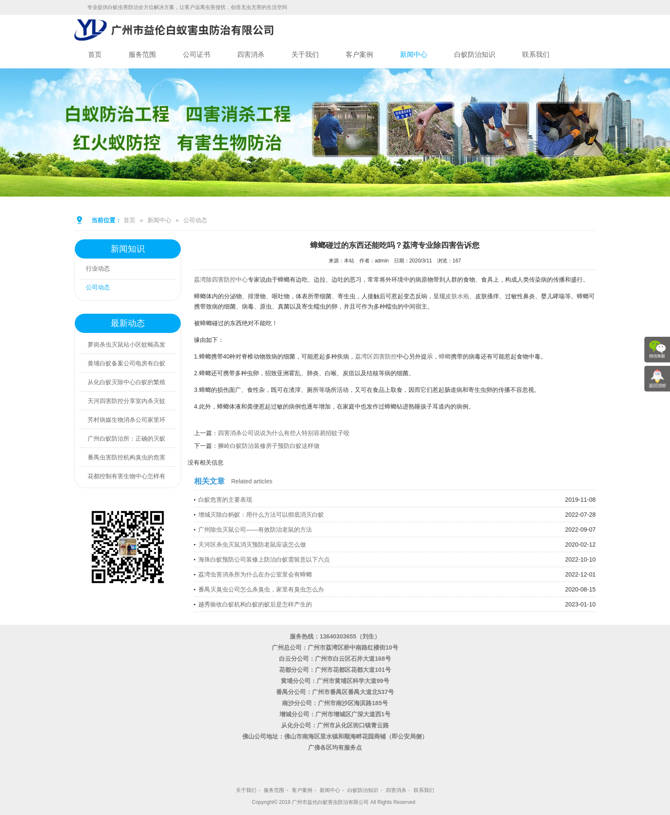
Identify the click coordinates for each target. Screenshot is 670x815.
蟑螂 (445, 356)
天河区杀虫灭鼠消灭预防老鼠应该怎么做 (252, 544)
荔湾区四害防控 (376, 356)
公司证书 (196, 54)
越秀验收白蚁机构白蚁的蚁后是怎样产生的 (255, 604)
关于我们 (305, 54)
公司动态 (195, 220)
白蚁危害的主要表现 (225, 499)
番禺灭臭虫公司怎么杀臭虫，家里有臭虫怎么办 (261, 589)
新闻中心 (413, 54)
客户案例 (359, 54)
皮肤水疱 (457, 296)
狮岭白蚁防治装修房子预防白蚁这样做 (269, 445)
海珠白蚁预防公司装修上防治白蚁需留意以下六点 (264, 559)
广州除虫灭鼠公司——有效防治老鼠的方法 (255, 529)
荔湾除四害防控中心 (221, 279)
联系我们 (536, 54)
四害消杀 (250, 54)
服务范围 (142, 54)
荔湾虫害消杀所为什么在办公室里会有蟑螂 (255, 574)
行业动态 (101, 270)
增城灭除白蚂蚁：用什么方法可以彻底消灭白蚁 (261, 514)
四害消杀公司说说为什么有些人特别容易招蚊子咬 (284, 433)
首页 (95, 54)
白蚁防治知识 (474, 54)
